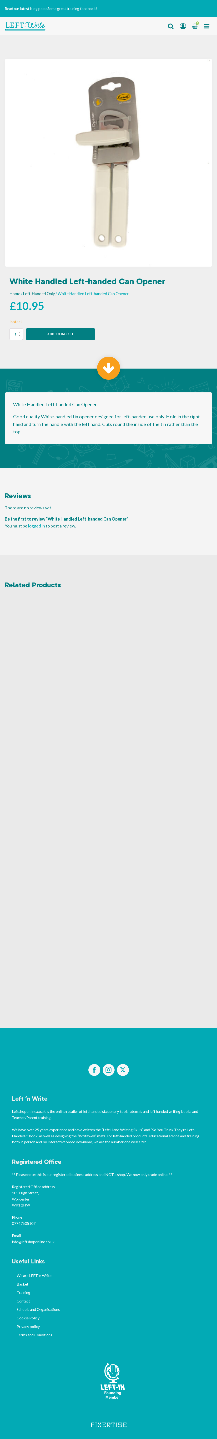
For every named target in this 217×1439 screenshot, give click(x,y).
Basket (22, 1284)
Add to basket (60, 334)
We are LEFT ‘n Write (34, 1275)
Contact (23, 1301)
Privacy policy (28, 1326)
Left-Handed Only (39, 293)
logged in (36, 525)
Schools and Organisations (38, 1309)
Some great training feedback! (72, 8)
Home (15, 293)
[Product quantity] (16, 334)
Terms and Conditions (34, 1335)
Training (23, 1292)
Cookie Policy (28, 1318)
